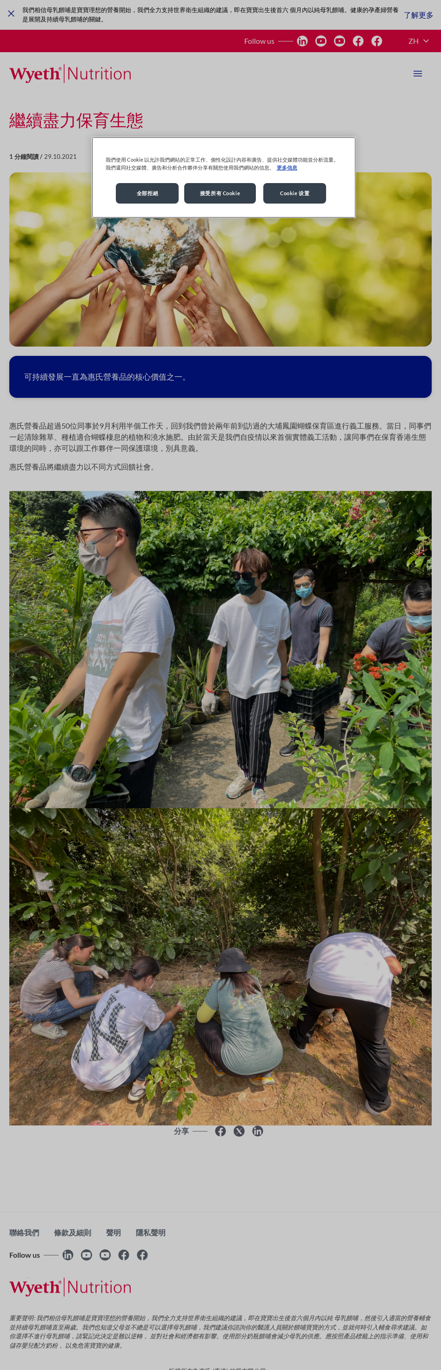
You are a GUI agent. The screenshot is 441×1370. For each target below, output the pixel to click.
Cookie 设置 (294, 193)
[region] (224, 177)
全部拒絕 (147, 193)
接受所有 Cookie (220, 193)
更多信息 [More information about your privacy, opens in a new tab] (287, 167)
